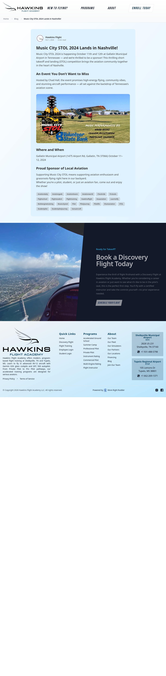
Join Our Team (114, 365)
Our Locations (114, 353)
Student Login (65, 353)
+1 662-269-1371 (147, 375)
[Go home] (26, 342)
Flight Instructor (90, 367)
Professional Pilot (91, 348)
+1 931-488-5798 (147, 351)
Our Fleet (112, 342)
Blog (110, 361)
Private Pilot (88, 352)
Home (62, 338)
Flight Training (65, 346)
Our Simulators (114, 346)
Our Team (112, 338)
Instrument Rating (91, 356)
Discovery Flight (66, 342)
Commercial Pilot (91, 360)
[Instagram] (156, 390)
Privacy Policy (9, 378)
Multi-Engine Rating (92, 364)
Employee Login (66, 349)
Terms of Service (27, 378)
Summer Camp (90, 344)
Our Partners (113, 349)
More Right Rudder (114, 390)
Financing (112, 357)
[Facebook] (162, 390)
